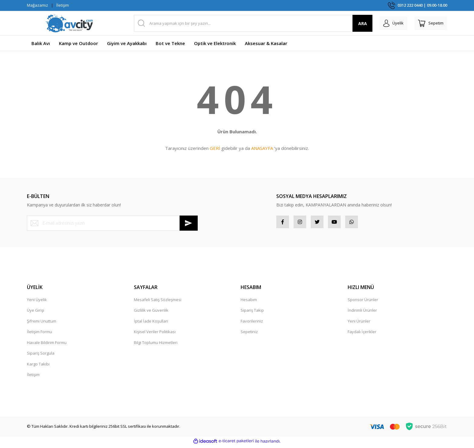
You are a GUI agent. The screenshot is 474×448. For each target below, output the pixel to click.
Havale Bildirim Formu (47, 345)
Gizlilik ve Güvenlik (151, 312)
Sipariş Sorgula (40, 355)
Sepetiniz (249, 334)
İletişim (62, 5)
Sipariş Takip (252, 312)
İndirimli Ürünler (362, 312)
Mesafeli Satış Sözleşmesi (157, 302)
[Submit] (189, 223)
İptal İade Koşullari (151, 323)
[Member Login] (386, 23)
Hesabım (249, 302)
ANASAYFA (262, 148)
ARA (353, 23)
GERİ (215, 148)
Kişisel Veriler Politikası (155, 334)
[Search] (248, 23)
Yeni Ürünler (359, 323)
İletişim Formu (39, 334)
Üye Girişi (35, 312)
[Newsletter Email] (112, 223)
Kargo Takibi (38, 366)
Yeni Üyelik (37, 302)
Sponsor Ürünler (363, 302)
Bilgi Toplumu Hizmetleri (155, 345)
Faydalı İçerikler (362, 334)
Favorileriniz (252, 323)
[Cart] (428, 23)
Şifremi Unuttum (41, 323)
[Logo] (69, 23)
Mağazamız (37, 5)
